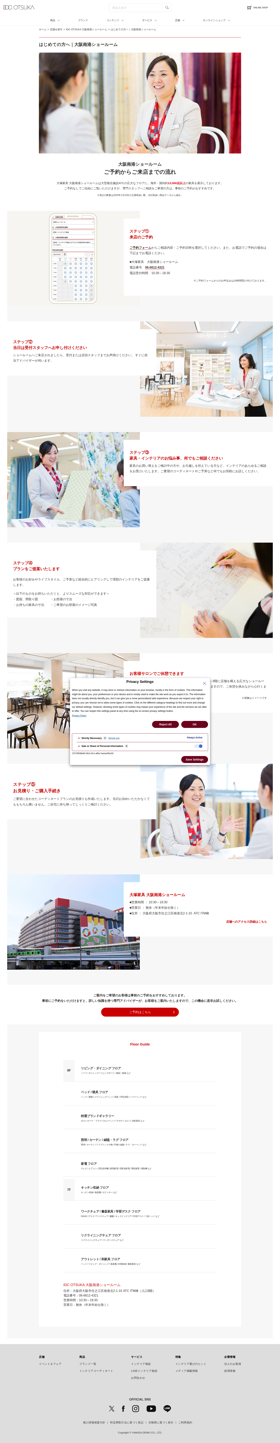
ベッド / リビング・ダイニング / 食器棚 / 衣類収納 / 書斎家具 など (110, 1261)
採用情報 (229, 1370)
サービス (147, 20)
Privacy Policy (79, 715)
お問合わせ (138, 1377)
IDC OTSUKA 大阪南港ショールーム (86, 29)
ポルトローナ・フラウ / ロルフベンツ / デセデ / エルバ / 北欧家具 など (112, 1117)
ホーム (42, 29)
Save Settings (195, 759)
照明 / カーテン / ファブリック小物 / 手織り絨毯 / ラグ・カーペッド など (114, 1141)
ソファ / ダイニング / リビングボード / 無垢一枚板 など (106, 1070)
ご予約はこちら (140, 1012)
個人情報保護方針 (94, 1422)
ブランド (83, 20)
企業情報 (229, 1356)
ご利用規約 (185, 1422)
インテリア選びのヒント (190, 1363)
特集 (178, 1356)
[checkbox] (198, 746)
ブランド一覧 (87, 1363)
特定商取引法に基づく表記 (127, 1422)
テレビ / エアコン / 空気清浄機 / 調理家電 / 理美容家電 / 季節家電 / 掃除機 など (116, 1165)
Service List (113, 738)
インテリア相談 (141, 1363)
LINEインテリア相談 (144, 1370)
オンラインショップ (214, 20)
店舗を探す (56, 29)
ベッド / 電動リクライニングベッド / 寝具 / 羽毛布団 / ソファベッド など (114, 1094)
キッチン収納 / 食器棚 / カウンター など (99, 1189)
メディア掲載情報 (186, 1370)
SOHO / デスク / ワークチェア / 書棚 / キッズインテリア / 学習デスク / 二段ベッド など (120, 1213)
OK (195, 724)
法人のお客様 (232, 1363)
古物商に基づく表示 (160, 1422)
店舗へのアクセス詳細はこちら (246, 921)
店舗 (177, 20)
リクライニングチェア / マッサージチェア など (102, 1237)
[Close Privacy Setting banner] (204, 683)
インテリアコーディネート (96, 1370)
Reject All (165, 724)
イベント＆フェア (50, 1363)
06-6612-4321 (154, 267)
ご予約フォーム (140, 247)
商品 (52, 20)
